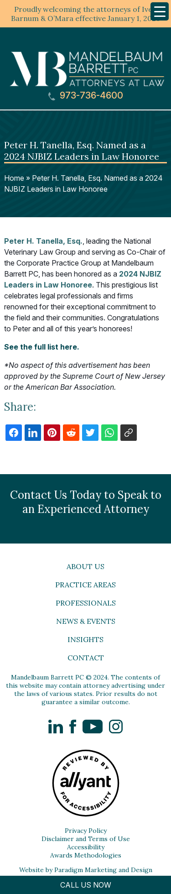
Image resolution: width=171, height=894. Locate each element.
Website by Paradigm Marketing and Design (85, 870)
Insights (85, 639)
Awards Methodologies (85, 855)
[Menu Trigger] (159, 11)
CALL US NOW (85, 884)
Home (14, 178)
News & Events (85, 621)
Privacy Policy (86, 830)
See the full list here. (41, 346)
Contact (85, 657)
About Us (85, 566)
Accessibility (85, 847)
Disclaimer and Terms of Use (85, 839)
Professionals (86, 602)
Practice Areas (85, 584)
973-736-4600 (85, 95)
